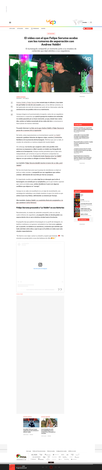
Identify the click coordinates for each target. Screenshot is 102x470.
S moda (60, 459)
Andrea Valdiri (19, 294)
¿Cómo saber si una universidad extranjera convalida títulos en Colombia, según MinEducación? (81, 136)
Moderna (40, 459)
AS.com (67, 455)
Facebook (11, 102)
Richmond (33, 459)
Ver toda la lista (82, 219)
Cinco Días (54, 457)
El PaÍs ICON (54, 459)
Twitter (11, 106)
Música (27, 28)
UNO (44, 457)
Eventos (43, 28)
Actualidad (20, 28)
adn (71, 455)
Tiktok (45, 441)
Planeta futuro (70, 457)
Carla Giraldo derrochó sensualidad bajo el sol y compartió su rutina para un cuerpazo (48, 431)
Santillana (48, 455)
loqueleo (66, 459)
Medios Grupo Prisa (21, 459)
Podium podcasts (48, 459)
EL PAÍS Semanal (65, 457)
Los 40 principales (41, 455)
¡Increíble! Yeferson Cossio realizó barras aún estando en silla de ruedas (31, 430)
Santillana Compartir (56, 455)
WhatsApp (11, 110)
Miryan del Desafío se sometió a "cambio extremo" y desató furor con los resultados (83, 143)
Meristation (73, 459)
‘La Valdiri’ (56, 135)
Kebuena (76, 457)
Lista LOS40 (12, 28)
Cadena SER (62, 455)
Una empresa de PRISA (21, 456)
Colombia (84, 22)
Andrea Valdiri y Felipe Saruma (26, 102)
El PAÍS (34, 455)
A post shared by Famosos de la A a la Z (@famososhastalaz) (40, 289)
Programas (36, 28)
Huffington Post (36, 457)
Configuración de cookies (61, 451)
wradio (48, 457)
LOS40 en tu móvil (72, 451)
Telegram (11, 114)
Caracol (77, 455)
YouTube (51, 441)
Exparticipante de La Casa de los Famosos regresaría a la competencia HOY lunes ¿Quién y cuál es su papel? (82, 157)
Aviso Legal (28, 451)
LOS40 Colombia (51, 22)
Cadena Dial (59, 457)
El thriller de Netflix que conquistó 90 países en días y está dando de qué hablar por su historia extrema (83, 129)
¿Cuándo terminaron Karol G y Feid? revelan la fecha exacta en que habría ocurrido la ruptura (83, 150)
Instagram (48, 441)
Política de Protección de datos (39, 451)
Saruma (47, 156)
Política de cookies (51, 451)
